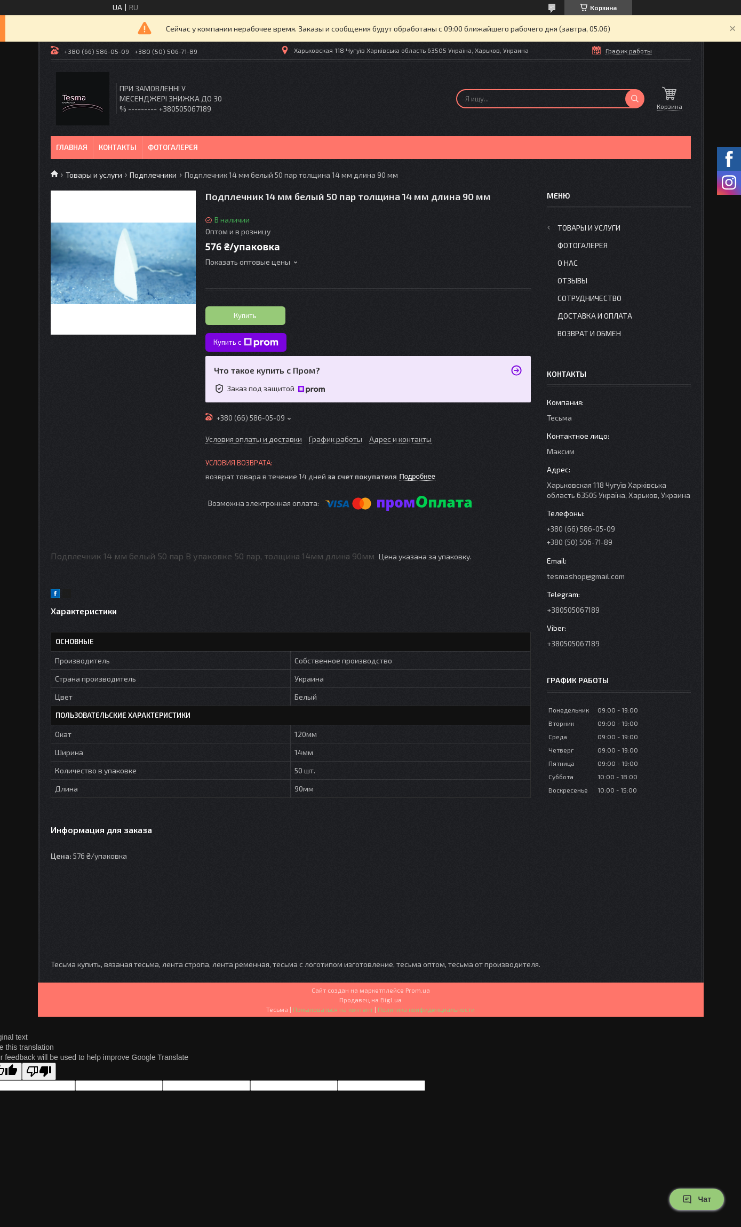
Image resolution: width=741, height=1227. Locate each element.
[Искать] (634, 98)
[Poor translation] (39, 1071)
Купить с (245, 342)
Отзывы (572, 280)
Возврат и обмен (589, 333)
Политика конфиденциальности (426, 1009)
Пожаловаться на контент (333, 1009)
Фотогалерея (173, 147)
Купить (245, 315)
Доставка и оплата (594, 315)
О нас (567, 262)
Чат (696, 1199)
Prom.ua (417, 990)
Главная (71, 147)
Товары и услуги (94, 174)
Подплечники (153, 174)
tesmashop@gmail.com (586, 576)
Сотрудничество (589, 298)
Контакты (118, 147)
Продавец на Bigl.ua (370, 999)
